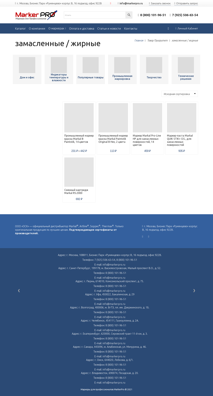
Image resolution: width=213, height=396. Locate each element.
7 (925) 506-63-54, (105, 259)
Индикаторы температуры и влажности (58, 77)
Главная (138, 40)
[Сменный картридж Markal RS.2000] (79, 172)
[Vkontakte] (142, 236)
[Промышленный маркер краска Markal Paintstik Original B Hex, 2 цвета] (113, 117)
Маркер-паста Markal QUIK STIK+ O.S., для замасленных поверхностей (180, 140)
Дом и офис (27, 77)
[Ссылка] (36, 15)
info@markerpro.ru (114, 264)
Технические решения (186, 77)
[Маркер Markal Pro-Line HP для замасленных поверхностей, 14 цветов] (147, 117)
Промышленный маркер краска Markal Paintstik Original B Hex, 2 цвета (113, 138)
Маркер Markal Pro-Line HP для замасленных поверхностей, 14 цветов (147, 140)
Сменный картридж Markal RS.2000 (76, 191)
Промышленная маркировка (122, 77)
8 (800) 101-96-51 (126, 259)
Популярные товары (90, 77)
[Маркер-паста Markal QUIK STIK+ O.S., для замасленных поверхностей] (181, 117)
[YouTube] (110, 3)
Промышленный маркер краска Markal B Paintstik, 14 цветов (79, 138)
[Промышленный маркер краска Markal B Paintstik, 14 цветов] (27, 65)
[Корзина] (168, 28)
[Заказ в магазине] (180, 94)
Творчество (154, 77)
